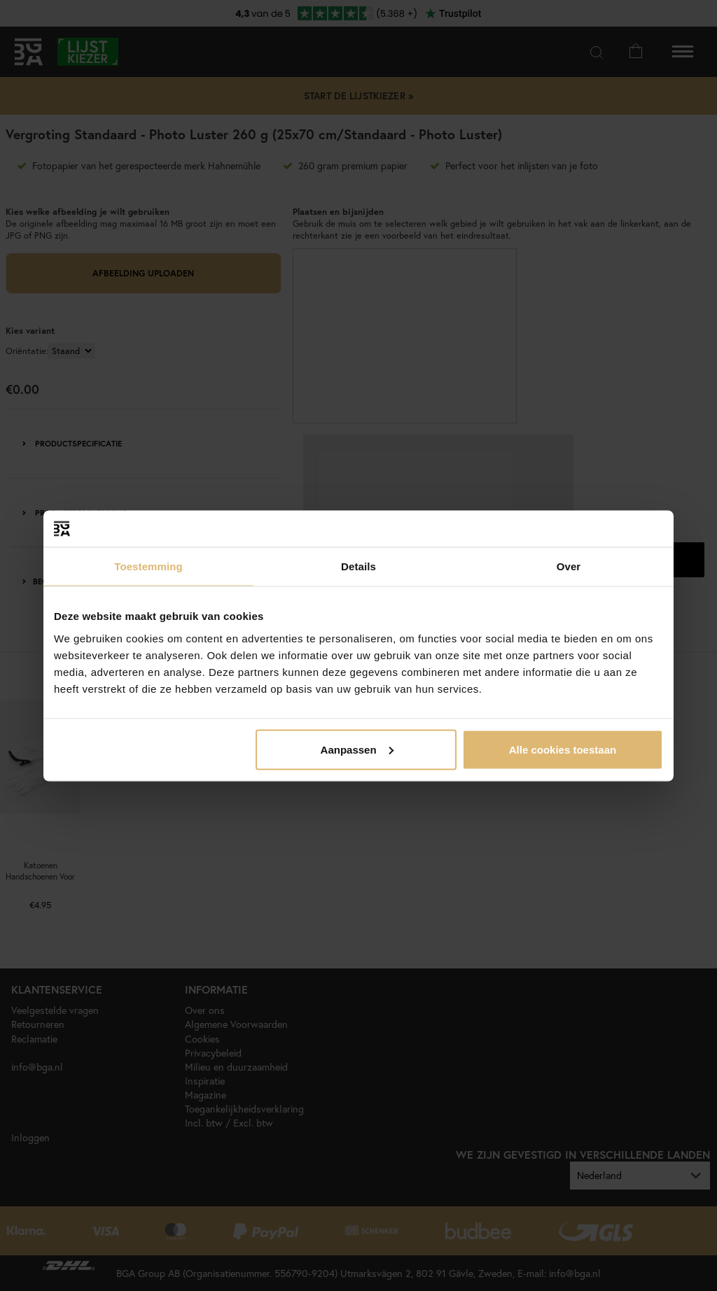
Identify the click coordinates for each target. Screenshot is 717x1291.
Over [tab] (569, 566)
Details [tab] (358, 566)
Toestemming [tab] (148, 566)
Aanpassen (357, 749)
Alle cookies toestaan (562, 749)
